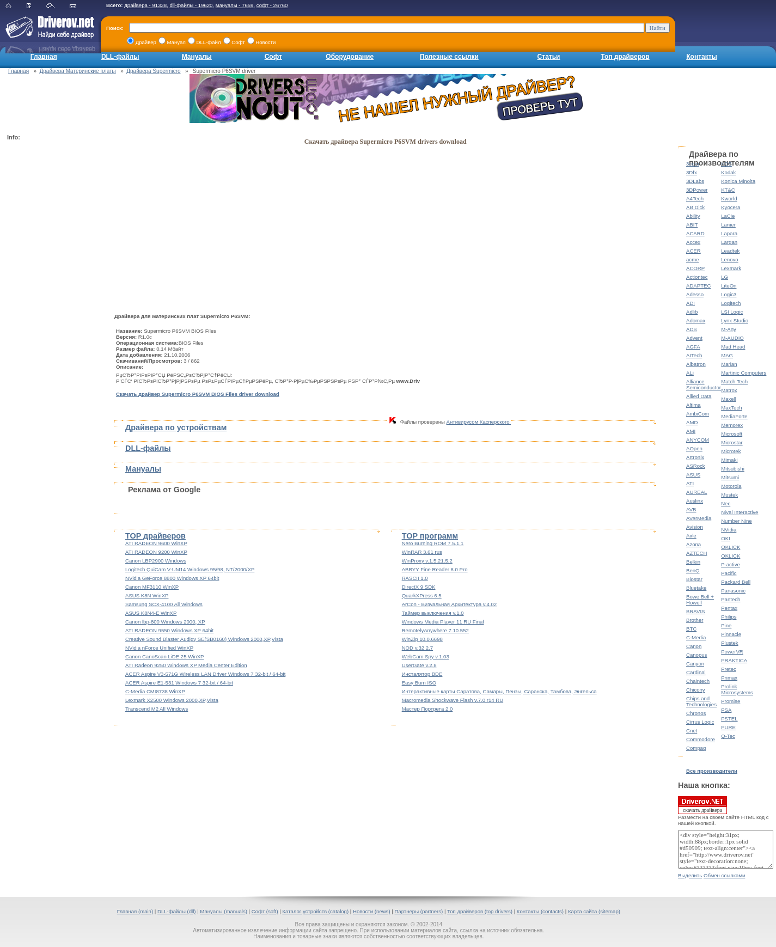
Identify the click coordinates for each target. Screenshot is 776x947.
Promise (730, 701)
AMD (692, 422)
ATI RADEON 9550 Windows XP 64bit (169, 630)
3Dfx (691, 172)
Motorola (731, 486)
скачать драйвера (702, 805)
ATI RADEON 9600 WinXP (156, 543)
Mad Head (733, 347)
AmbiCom (697, 414)
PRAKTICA (734, 660)
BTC (691, 629)
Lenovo (729, 259)
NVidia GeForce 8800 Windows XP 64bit (172, 578)
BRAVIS (695, 611)
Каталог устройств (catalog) (315, 911)
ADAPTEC (698, 286)
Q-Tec (728, 736)
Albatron (696, 364)
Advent (694, 338)
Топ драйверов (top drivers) (479, 911)
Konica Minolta (738, 181)
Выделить (690, 875)
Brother (694, 620)
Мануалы (197, 56)
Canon (693, 646)
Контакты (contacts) (540, 911)
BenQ (693, 570)
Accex (693, 242)
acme (692, 259)
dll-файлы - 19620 (190, 5)
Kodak (728, 172)
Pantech (730, 599)
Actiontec (696, 277)
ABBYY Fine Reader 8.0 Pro (435, 569)
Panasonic (733, 591)
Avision (694, 527)
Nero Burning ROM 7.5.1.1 (433, 543)
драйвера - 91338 (145, 5)
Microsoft (731, 434)
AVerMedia (698, 518)
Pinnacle (731, 634)
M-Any (728, 329)
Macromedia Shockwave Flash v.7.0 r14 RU (452, 700)
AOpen (694, 448)
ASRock (695, 466)
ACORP (695, 268)
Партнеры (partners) (418, 911)
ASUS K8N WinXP (146, 595)
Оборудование (350, 56)
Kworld (729, 198)
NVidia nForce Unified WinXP (159, 648)
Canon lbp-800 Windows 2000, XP (165, 622)
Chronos (696, 713)
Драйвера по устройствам (176, 427)
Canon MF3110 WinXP (152, 587)
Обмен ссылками (724, 875)
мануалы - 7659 (235, 5)
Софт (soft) (265, 911)
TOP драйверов (155, 535)
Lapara (729, 233)
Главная (43, 56)
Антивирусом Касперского (479, 422)
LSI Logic (732, 312)
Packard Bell (735, 582)
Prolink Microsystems (737, 689)
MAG (727, 355)
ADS (691, 329)
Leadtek (730, 251)
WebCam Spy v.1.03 (425, 656)
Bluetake (696, 588)
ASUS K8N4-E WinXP (150, 613)
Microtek (731, 451)
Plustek (729, 643)
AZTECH (696, 553)
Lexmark (731, 268)
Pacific (728, 573)
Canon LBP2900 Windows (155, 561)
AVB (691, 509)
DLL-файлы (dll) (176, 911)
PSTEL (729, 719)
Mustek (729, 495)
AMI (690, 431)
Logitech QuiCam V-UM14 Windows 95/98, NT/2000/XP (189, 569)
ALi (690, 373)
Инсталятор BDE (422, 674)
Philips (728, 617)
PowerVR (732, 652)
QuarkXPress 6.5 (422, 595)
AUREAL (696, 492)
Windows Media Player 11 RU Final (443, 622)
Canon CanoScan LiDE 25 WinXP (164, 656)
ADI (690, 303)
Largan (729, 242)
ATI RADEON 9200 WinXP (156, 552)
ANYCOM (697, 440)
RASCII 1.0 (415, 578)
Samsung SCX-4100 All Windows (164, 604)
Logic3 (728, 294)
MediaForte (734, 416)
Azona (693, 544)
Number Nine (736, 521)
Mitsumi (730, 477)
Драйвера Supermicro (153, 71)
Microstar (731, 442)
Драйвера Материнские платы (78, 71)
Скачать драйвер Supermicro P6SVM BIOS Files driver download (197, 394)
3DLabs (695, 181)
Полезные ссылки (449, 56)
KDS (726, 164)
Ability (693, 216)
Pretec (728, 669)
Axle (691, 536)
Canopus (696, 655)
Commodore (700, 739)
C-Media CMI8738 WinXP (155, 691)
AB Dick (695, 207)
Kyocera (730, 207)
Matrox (729, 390)
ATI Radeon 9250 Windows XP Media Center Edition (186, 665)
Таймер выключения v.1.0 (433, 613)
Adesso (695, 294)
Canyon (695, 664)
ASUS (693, 475)
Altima (693, 405)
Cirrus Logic (700, 722)
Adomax (695, 320)
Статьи (548, 56)
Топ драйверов (625, 56)
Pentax (729, 608)
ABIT (692, 225)
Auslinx (694, 501)
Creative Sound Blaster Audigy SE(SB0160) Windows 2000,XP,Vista (204, 639)
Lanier (728, 225)
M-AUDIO (732, 338)
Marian (729, 364)
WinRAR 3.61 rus (422, 552)
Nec (725, 503)
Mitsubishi (732, 469)
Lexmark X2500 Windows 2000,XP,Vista (171, 700)
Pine (726, 625)
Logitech (731, 303)
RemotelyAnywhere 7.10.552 (435, 630)
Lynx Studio (734, 320)
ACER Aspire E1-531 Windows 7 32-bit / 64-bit (179, 683)
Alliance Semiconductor (703, 384)
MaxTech (731, 408)
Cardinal (696, 672)
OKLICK (730, 547)
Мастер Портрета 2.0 (427, 709)
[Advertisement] (50, 308)
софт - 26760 (272, 5)
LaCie (728, 216)
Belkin (693, 562)
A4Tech (695, 198)
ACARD (695, 233)
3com (692, 164)
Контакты (701, 56)
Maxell (728, 399)
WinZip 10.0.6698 (422, 639)
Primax (729, 678)
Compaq (696, 748)
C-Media (696, 637)
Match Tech (734, 381)
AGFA (693, 347)
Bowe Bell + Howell (700, 600)
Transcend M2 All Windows (156, 709)
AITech (694, 355)
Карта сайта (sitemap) (594, 911)
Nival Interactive (739, 512)
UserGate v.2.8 (419, 665)
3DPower (696, 190)
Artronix (695, 457)
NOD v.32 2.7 (417, 648)
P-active (730, 564)
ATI (690, 483)
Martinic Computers (743, 373)
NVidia (728, 530)
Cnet (691, 731)
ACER (693, 251)
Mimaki (729, 460)
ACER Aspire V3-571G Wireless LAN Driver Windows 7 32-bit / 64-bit (205, 674)
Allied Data (698, 396)
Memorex (732, 425)
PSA (726, 710)
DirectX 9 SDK (419, 587)
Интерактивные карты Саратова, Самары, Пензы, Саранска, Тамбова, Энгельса (499, 691)
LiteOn (728, 286)
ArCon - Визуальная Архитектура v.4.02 (449, 604)
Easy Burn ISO (419, 683)
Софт (273, 56)
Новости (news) (371, 911)
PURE (728, 727)
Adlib (692, 312)
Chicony (695, 690)
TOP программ (430, 535)
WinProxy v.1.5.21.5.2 (427, 561)
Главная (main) (135, 911)
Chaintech (698, 681)
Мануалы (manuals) (223, 911)
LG (724, 277)
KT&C (728, 190)
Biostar (694, 579)
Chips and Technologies (701, 701)
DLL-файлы (120, 56)
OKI (725, 538)
